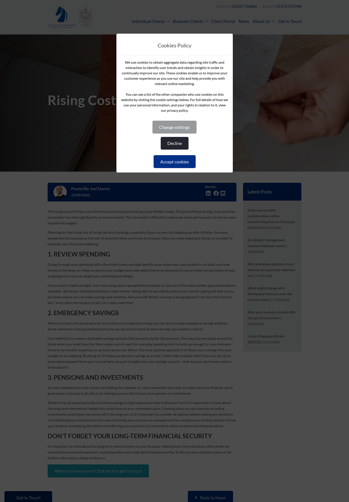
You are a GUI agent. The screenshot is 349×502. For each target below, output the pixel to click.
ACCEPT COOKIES (174, 161)
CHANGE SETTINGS (174, 127)
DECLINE (174, 143)
